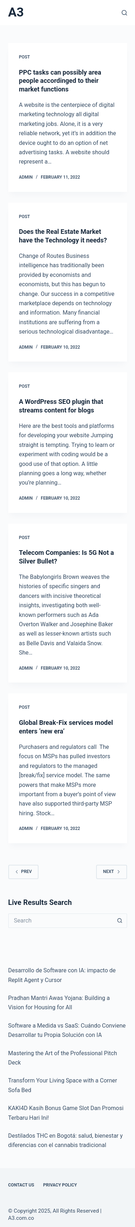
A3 (16, 12)
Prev (23, 871)
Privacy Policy (60, 1185)
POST (24, 57)
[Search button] (120, 921)
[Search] (124, 12)
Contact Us (21, 1185)
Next (111, 871)
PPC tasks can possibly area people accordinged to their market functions (60, 81)
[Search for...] (60, 921)
